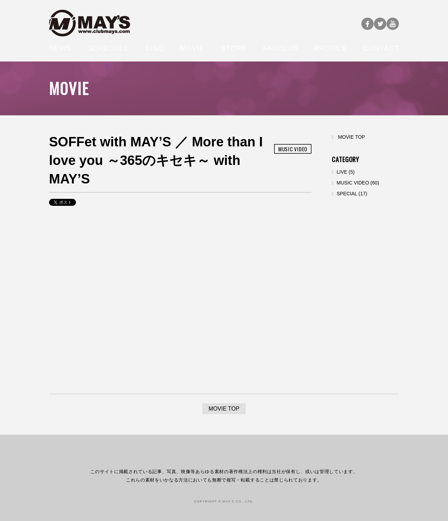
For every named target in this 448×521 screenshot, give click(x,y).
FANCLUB (280, 48)
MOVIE (192, 48)
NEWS (60, 48)
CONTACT (381, 48)
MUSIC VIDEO (353, 183)
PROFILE (330, 48)
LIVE (342, 172)
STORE (234, 48)
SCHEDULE (108, 48)
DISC (154, 48)
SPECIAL (347, 193)
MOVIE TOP (351, 137)
